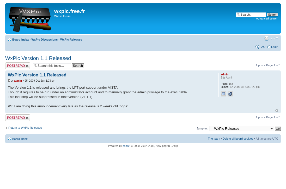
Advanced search (267, 18)
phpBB (126, 146)
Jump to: (202, 128)
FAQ (262, 46)
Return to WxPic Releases (25, 127)
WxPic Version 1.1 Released (38, 58)
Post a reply (17, 65)
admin (18, 80)
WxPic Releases (71, 39)
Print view (266, 38)
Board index (20, 39)
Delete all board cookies (238, 138)
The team (214, 138)
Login (274, 46)
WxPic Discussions (44, 39)
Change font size (274, 38)
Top (276, 110)
